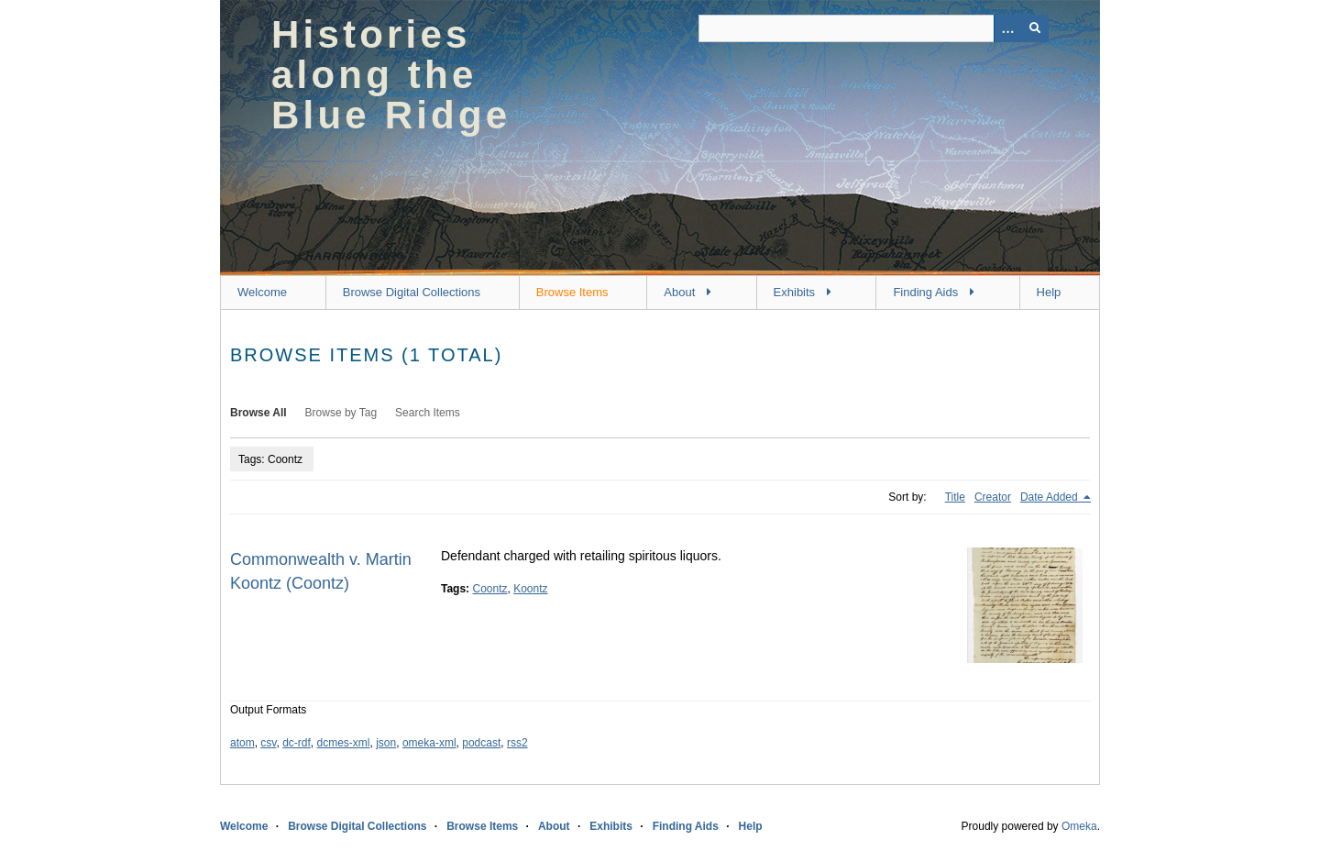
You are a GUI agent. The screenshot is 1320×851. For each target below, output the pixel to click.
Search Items (427, 412)
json (386, 742)
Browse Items (572, 292)
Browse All (258, 412)
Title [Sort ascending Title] (955, 497)
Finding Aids (925, 292)
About (679, 292)
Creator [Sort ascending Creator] (992, 497)
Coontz (489, 588)
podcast (481, 742)
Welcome (262, 292)
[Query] (873, 28)
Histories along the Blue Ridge (391, 75)
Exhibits (795, 292)
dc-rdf (296, 742)
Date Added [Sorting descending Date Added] (1050, 497)
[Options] (1007, 28)
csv (268, 742)
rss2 (517, 742)
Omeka (1079, 826)
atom (242, 742)
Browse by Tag (341, 412)
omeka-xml (429, 742)
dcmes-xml (343, 742)
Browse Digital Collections (411, 292)
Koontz (530, 588)
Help (1049, 292)
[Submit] (1035, 28)
